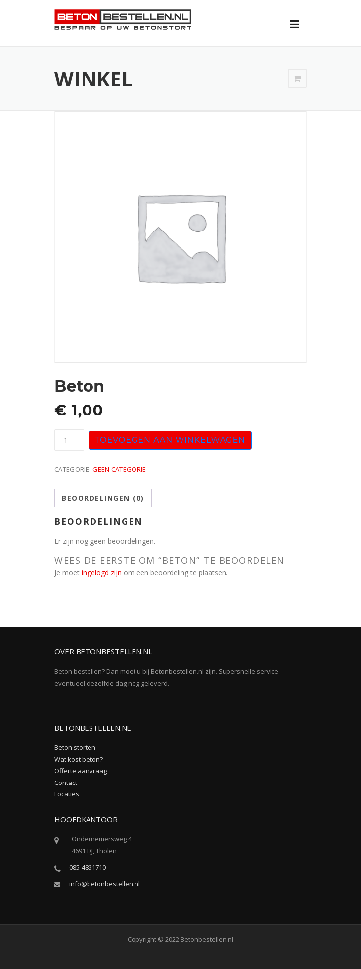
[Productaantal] (69, 440)
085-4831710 (87, 867)
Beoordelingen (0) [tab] (103, 498)
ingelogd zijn (102, 572)
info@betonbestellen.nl (104, 883)
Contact (65, 782)
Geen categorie (119, 469)
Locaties (66, 793)
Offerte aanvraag (80, 770)
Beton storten (74, 747)
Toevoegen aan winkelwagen (170, 440)
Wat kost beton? (78, 759)
